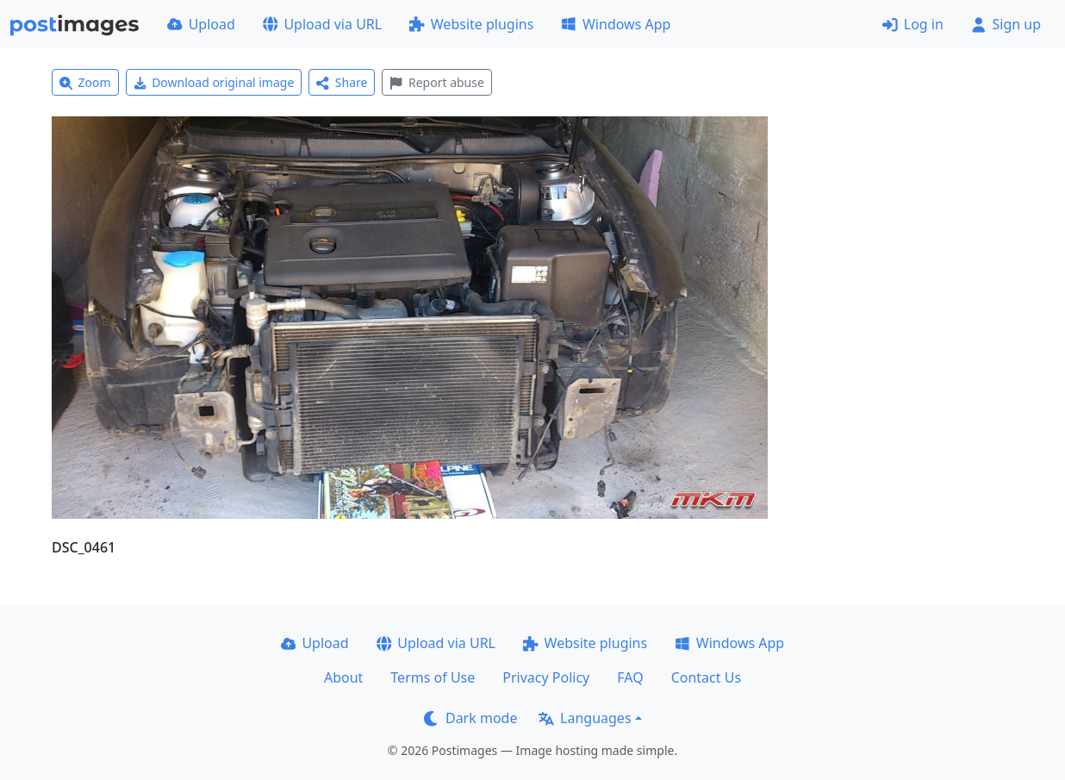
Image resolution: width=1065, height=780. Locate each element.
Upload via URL (322, 24)
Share (341, 82)
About (343, 677)
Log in (913, 24)
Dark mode (470, 717)
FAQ (630, 677)
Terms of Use (432, 677)
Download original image (214, 82)
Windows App (615, 24)
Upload (201, 24)
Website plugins (471, 24)
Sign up (1006, 24)
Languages (585, 717)
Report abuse (436, 82)
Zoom (85, 82)
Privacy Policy (545, 677)
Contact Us (706, 677)
